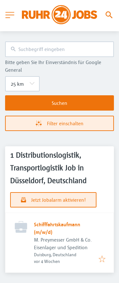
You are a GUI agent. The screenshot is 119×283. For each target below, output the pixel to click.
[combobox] (59, 49)
